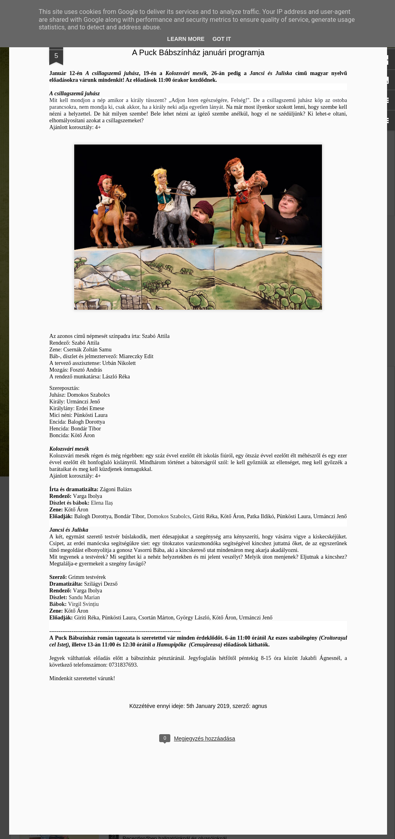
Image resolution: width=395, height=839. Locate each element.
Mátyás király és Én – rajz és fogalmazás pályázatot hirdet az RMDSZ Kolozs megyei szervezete (63, 326)
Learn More (185, 39)
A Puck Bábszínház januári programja (279, 131)
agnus (340, 784)
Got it (221, 39)
